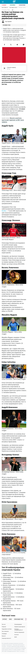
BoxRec (4, 211)
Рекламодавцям (18, 624)
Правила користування (19, 626)
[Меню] (3, 2)
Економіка (12, 5)
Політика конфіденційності (18, 629)
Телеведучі (4, 633)
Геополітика (22, 5)
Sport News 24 (5, 7)
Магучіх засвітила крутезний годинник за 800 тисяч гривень (13, 120)
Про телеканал (5, 631)
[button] (4, 44)
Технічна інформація (19, 632)
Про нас (4, 624)
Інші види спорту (13, 7)
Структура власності (6, 638)
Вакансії (4, 636)
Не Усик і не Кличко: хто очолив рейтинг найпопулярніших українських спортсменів (22, 7)
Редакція (4, 626)
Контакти (16, 634)
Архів (15, 637)
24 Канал (4, 5)
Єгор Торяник (8, 21)
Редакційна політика (6, 629)
